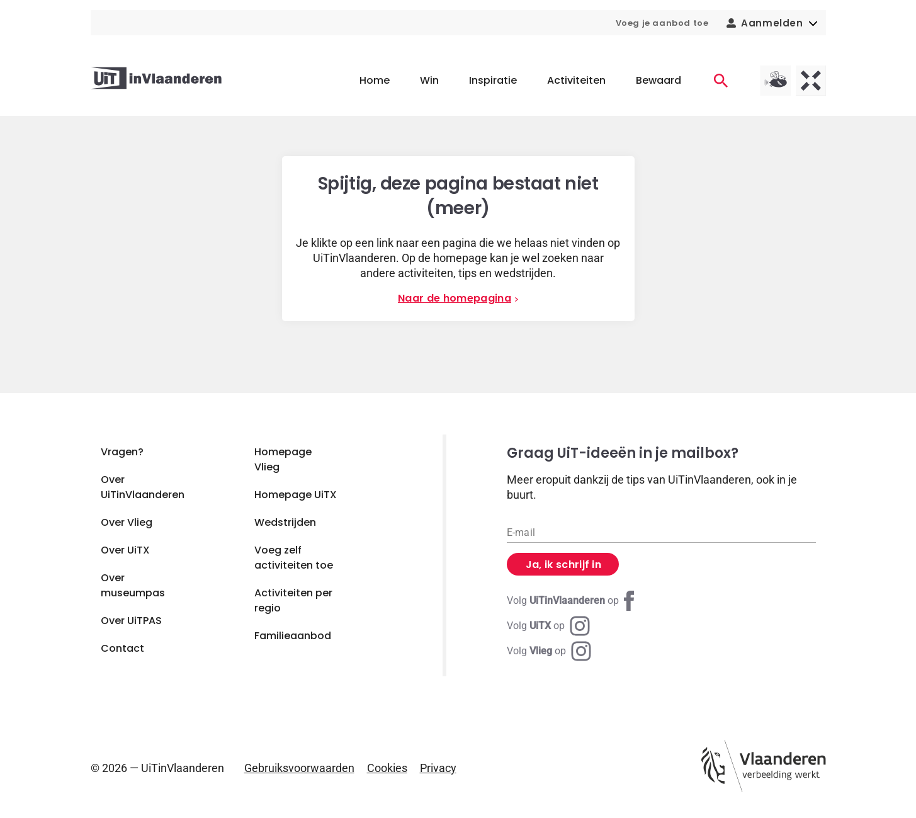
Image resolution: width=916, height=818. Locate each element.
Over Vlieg (126, 522)
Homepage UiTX (295, 494)
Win (429, 80)
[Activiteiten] (720, 80)
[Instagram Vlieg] (549, 651)
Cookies (387, 768)
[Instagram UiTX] (548, 626)
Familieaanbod (292, 635)
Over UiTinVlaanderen (142, 487)
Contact (122, 648)
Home (374, 80)
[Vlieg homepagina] (776, 80)
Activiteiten (576, 80)
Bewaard (658, 80)
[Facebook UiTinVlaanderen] (573, 601)
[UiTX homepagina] (811, 80)
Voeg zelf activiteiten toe (293, 557)
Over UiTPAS (131, 620)
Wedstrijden (285, 522)
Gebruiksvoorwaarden (299, 768)
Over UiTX (125, 550)
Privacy (438, 768)
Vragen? (122, 452)
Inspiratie (493, 80)
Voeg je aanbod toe (662, 23)
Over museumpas (133, 585)
